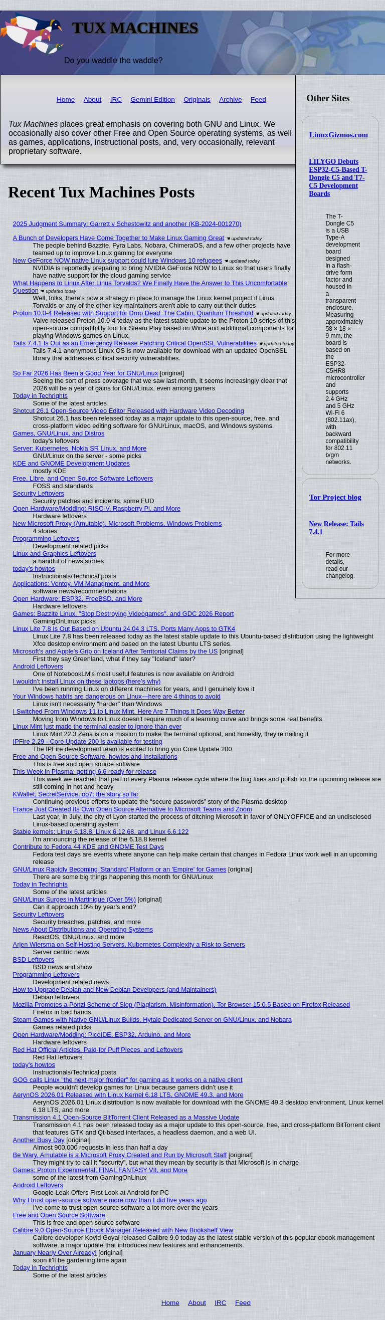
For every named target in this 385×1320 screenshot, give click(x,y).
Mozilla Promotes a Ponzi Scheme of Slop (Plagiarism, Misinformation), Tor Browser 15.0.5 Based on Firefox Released (181, 1004)
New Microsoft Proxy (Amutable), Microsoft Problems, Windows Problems (117, 523)
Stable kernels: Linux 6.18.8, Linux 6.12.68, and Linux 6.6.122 (101, 831)
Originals (197, 99)
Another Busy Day (39, 1140)
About (93, 99)
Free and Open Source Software (59, 1215)
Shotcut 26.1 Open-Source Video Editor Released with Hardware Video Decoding (128, 410)
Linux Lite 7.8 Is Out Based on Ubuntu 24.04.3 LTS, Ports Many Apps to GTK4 (124, 628)
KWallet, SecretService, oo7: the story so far (76, 794)
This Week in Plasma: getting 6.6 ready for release (84, 771)
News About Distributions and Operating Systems (83, 929)
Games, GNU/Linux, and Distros (59, 433)
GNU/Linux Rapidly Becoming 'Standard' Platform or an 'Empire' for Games (120, 869)
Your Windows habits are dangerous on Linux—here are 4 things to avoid (117, 696)
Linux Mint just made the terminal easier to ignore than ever (97, 726)
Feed (258, 99)
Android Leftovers (38, 666)
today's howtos (34, 568)
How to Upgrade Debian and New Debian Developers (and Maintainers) (115, 989)
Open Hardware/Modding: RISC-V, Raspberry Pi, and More (97, 508)
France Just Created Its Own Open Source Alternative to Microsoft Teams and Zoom (132, 809)
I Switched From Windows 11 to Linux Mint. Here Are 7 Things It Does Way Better (129, 711)
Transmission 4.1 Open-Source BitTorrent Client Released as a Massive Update (126, 1117)
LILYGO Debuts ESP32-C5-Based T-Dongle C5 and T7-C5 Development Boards (338, 177)
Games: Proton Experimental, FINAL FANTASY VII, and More (100, 1170)
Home (66, 99)
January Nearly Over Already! (55, 1252)
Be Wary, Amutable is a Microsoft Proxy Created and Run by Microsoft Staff (120, 1155)
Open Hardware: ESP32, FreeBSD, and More (77, 598)
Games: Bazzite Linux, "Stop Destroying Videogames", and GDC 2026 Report (123, 613)
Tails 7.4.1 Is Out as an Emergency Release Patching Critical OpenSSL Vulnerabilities (135, 343)
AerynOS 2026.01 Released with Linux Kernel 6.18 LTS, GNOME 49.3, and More (128, 1094)
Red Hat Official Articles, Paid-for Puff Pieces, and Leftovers (98, 1049)
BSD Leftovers (34, 959)
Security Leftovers (38, 493)
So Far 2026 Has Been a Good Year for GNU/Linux (85, 373)
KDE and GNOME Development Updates (71, 463)
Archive (230, 99)
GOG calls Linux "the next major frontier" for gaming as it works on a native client (128, 1079)
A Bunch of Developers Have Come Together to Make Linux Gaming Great (119, 238)
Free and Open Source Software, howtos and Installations (95, 756)
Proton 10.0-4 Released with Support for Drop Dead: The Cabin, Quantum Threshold (133, 313)
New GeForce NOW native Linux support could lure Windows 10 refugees (118, 260)
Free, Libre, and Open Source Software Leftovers (83, 478)
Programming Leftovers (46, 538)
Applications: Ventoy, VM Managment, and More (81, 583)
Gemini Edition (152, 99)
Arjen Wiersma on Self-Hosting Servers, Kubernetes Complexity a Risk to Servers (129, 944)
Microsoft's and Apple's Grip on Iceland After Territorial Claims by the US (115, 651)
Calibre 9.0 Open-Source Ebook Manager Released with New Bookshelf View (123, 1230)
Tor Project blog (335, 497)
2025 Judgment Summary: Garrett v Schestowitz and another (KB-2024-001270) (127, 224)
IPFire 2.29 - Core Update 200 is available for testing (87, 741)
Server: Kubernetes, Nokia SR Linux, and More (80, 448)
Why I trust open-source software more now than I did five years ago (110, 1200)
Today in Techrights (40, 395)
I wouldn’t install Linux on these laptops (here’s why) (87, 681)
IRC (116, 99)
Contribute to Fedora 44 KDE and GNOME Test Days (88, 846)
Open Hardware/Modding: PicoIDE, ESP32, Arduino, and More (102, 1034)
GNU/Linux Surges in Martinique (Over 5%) (74, 899)
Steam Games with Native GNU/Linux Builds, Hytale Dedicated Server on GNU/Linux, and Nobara (152, 1019)
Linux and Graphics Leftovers (54, 553)
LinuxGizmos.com (338, 135)
